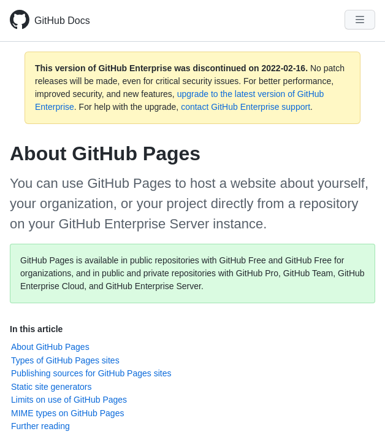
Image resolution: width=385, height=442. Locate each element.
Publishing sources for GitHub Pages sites (91, 373)
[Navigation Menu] (360, 19)
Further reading (40, 426)
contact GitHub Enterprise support (245, 107)
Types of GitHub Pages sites (65, 360)
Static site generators (51, 387)
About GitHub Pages (50, 347)
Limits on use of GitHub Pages (69, 400)
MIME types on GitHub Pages (67, 413)
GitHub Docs (62, 20)
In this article (36, 329)
